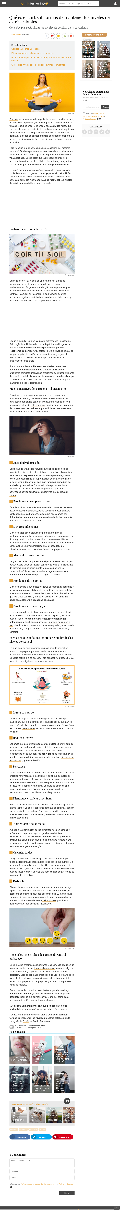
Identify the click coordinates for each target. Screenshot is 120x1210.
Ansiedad (38, 1043)
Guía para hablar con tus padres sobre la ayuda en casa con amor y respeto (103, 69)
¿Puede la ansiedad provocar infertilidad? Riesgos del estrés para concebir (38, 1054)
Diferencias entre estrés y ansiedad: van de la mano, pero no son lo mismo (41, 1085)
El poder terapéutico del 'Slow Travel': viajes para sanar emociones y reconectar (88, 48)
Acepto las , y (94, 116)
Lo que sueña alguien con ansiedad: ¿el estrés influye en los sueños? (18, 1085)
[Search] (96, 3)
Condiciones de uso (48, 1184)
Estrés (26, 1021)
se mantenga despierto (60, 587)
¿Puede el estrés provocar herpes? (19, 1059)
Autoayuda (33, 1129)
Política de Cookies (66, 1184)
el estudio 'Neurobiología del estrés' (35, 341)
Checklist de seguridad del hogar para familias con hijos (88, 70)
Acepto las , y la (42, 1184)
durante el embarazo (44, 968)
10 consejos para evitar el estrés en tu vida (29, 1104)
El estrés (13, 119)
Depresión (23, 1129)
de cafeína (59, 808)
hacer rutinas (28, 728)
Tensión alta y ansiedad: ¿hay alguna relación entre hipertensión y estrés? (64, 1056)
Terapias (42, 1129)
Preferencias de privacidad (30, 1184)
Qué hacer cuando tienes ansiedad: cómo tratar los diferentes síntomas (63, 1084)
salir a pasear (49, 900)
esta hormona (38, 405)
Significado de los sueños (19, 1076)
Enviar (66, 1193)
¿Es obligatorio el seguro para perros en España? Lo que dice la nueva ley (103, 49)
